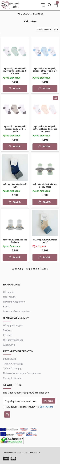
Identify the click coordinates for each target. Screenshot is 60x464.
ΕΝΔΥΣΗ (26, 14)
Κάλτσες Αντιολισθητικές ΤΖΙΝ (15, 185)
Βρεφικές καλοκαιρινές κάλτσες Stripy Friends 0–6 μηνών (45, 71)
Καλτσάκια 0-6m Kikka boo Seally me (15, 241)
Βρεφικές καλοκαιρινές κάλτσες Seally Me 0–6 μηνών (15, 129)
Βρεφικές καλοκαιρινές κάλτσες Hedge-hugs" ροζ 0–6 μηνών (45, 129)
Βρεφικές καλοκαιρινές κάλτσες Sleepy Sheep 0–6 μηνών (15, 71)
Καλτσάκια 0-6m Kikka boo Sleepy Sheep (45, 185)
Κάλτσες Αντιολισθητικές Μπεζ (45, 241)
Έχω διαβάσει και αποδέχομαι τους (28, 407)
